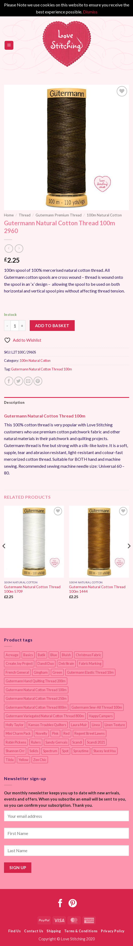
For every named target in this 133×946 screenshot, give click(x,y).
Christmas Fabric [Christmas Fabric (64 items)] (88, 655)
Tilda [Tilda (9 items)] (10, 760)
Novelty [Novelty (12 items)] (41, 733)
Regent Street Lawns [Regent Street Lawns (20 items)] (89, 733)
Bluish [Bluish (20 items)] (66, 655)
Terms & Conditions (81, 931)
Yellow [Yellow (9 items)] (23, 760)
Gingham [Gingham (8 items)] (41, 672)
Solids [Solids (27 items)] (33, 751)
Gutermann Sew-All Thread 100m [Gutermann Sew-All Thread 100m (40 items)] (96, 707)
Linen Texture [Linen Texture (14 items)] (115, 725)
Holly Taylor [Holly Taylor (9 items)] (15, 725)
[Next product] (9, 248)
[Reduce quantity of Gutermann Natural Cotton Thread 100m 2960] (7, 325)
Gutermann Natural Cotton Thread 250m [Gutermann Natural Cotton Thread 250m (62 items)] (36, 698)
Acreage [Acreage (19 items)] (12, 655)
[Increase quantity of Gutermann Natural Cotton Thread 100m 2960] (22, 325)
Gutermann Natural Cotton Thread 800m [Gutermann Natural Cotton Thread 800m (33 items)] (36, 707)
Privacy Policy (113, 931)
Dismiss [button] (90, 11)
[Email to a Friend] (28, 381)
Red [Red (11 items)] (66, 733)
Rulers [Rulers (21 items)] (36, 742)
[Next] (129, 557)
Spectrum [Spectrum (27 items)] (50, 751)
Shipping (54, 931)
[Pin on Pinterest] (37, 381)
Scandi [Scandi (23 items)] (77, 742)
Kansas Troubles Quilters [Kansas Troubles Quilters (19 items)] (47, 725)
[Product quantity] (14, 325)
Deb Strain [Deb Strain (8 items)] (66, 663)
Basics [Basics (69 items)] (28, 655)
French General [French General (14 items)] (17, 672)
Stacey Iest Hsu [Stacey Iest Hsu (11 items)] (104, 751)
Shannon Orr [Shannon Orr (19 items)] (15, 751)
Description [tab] (14, 402)
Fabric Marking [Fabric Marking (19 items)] (90, 663)
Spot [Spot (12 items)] (65, 751)
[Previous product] (19, 248)
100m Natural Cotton (104, 215)
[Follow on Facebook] (60, 904)
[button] (9, 45)
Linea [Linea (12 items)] (96, 725)
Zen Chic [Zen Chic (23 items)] (39, 760)
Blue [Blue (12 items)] (53, 655)
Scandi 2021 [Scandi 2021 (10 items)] (96, 742)
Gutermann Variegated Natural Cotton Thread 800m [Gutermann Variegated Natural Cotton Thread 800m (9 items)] (45, 716)
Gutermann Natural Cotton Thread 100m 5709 (32, 589)
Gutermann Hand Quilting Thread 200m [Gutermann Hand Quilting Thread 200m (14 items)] (36, 681)
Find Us (14, 931)
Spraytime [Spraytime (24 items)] (81, 751)
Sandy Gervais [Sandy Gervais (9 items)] (56, 742)
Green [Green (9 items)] (57, 672)
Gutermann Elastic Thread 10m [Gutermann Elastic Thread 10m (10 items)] (90, 672)
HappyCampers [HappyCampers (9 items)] (101, 716)
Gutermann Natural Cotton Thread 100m (41, 369)
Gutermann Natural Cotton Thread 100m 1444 (97, 589)
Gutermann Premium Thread (59, 215)
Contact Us (33, 931)
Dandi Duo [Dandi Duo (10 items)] (45, 663)
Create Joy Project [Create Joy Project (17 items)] (19, 663)
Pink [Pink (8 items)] (55, 733)
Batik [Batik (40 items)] (41, 655)
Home (9, 215)
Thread (25, 215)
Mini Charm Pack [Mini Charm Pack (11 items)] (18, 733)
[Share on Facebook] (9, 381)
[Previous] (4, 557)
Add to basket (52, 325)
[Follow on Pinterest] (73, 904)
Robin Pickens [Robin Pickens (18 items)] (16, 742)
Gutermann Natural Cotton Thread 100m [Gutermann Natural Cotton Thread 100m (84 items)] (36, 690)
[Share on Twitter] (18, 381)
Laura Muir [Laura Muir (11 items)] (79, 725)
